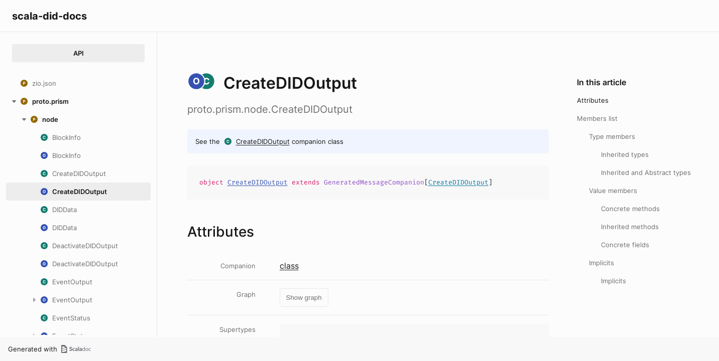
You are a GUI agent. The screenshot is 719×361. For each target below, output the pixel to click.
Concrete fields (625, 245)
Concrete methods (630, 209)
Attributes (593, 100)
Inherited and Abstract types (646, 172)
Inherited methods (630, 227)
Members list (597, 118)
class (289, 266)
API (78, 53)
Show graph (304, 297)
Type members (612, 136)
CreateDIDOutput (263, 141)
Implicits (601, 263)
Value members (613, 191)
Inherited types (625, 154)
